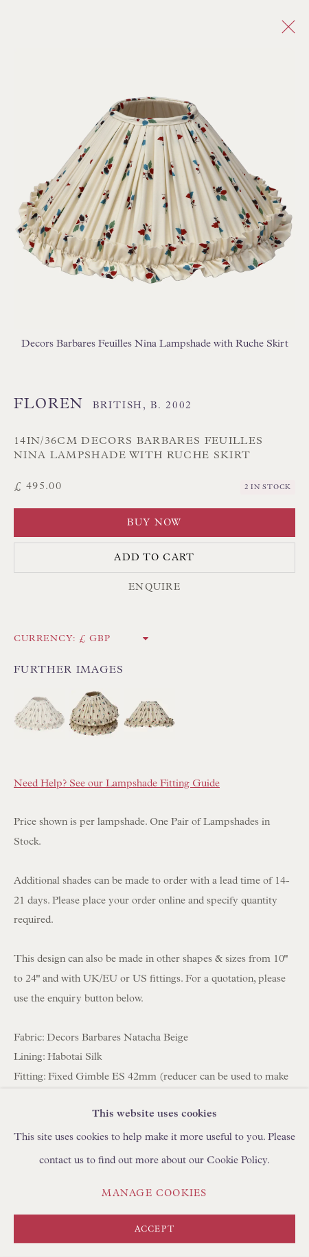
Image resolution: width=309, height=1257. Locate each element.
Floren (49, 404)
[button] (39, 713)
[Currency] (114, 638)
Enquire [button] (154, 587)
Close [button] (285, 31)
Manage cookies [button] (154, 1193)
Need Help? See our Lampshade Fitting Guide (117, 783)
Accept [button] (154, 1229)
